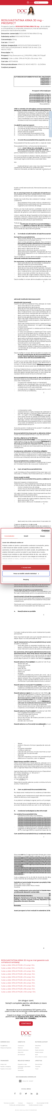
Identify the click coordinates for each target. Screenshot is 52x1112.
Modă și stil (3, 1064)
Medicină (20, 1047)
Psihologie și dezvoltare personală (24, 1067)
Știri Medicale (21, 1054)
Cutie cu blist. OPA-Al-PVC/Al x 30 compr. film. (18, 977)
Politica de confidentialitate (17, 1105)
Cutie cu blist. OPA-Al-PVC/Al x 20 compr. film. (18, 971)
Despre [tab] (42, 536)
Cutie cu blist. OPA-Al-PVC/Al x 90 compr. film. (18, 986)
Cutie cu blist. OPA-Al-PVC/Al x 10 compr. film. (18, 965)
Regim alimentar (39, 1050)
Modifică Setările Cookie (36, 1105)
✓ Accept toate (26, 567)
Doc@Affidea (4, 1045)
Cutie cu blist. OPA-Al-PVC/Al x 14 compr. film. (18, 968)
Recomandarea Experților (26, 1077)
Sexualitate (21, 1070)
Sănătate (21, 1042)
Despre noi (30, 1103)
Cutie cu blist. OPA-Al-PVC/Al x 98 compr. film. (18, 989)
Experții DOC (5, 1042)
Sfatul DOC (20, 1052)
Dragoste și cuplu (22, 1064)
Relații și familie (24, 1060)
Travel (36, 1068)
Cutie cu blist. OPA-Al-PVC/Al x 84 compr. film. (18, 983)
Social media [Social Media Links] (26, 1089)
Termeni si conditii (9, 1103)
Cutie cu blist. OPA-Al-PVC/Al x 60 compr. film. (18, 980)
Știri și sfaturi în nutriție (41, 1056)
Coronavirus (21, 1045)
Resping (26, 579)
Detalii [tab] (26, 536)
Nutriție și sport (41, 1042)
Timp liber (37, 1066)
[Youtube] (37, 1094)
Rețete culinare (39, 1052)
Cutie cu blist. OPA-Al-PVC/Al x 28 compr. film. (18, 974)
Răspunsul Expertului (6, 1047)
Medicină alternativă (23, 1050)
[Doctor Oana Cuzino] (26, 11)
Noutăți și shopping (6, 1066)
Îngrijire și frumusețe (6, 1068)
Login (34, 2)
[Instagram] (20, 1094)
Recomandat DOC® (42, 1103)
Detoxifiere (38, 1045)
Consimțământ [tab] (9, 536)
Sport (36, 1054)
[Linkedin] (31, 1094)
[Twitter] (26, 1094)
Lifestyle (38, 1060)
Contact (20, 1103)
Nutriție (37, 1047)
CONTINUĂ (26, 1023)
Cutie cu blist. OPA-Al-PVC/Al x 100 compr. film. (18, 992)
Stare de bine (38, 1064)
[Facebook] (15, 1094)
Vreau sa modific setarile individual (26, 573)
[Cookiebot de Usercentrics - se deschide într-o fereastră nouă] (41, 531)
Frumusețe (5, 1060)
